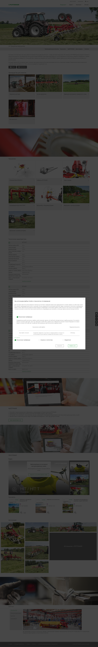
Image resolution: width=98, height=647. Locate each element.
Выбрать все (73, 345)
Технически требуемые (25, 317)
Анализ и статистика (47, 340)
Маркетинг (68, 340)
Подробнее (17, 337)
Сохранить (59, 345)
